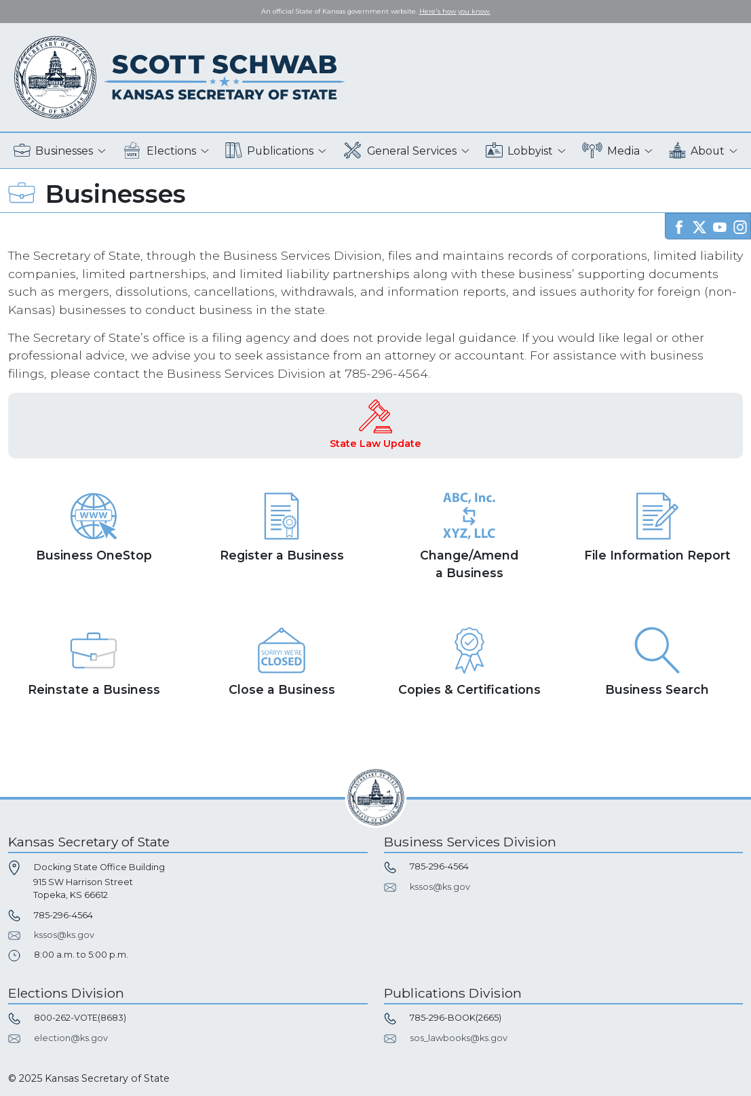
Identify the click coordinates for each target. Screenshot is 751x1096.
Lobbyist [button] (519, 150)
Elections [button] (159, 150)
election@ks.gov (71, 1038)
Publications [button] (269, 150)
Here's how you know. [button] (454, 11)
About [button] (697, 150)
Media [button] (611, 150)
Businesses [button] (53, 150)
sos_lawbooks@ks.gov (458, 1038)
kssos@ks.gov (64, 935)
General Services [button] (400, 150)
